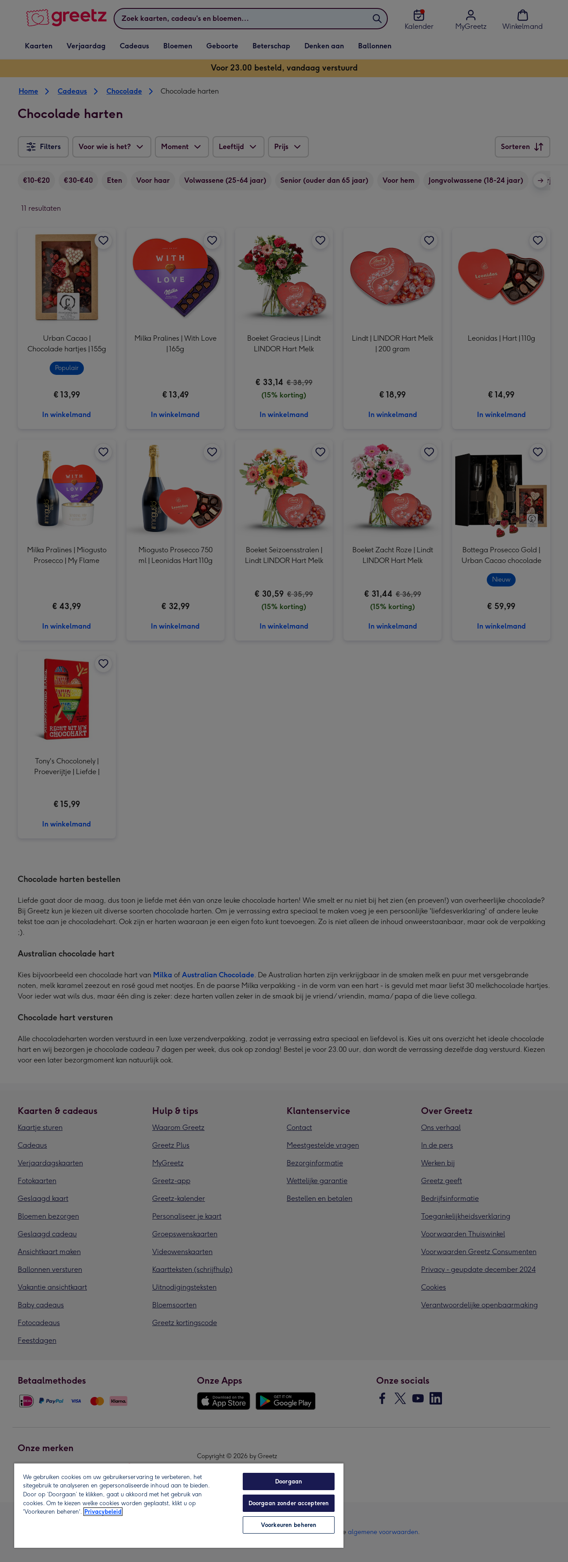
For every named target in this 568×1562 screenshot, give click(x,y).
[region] (178, 1505)
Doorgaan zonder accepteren (288, 1503)
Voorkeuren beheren (288, 1525)
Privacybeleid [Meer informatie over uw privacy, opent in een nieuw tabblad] (103, 1511)
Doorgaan (288, 1481)
